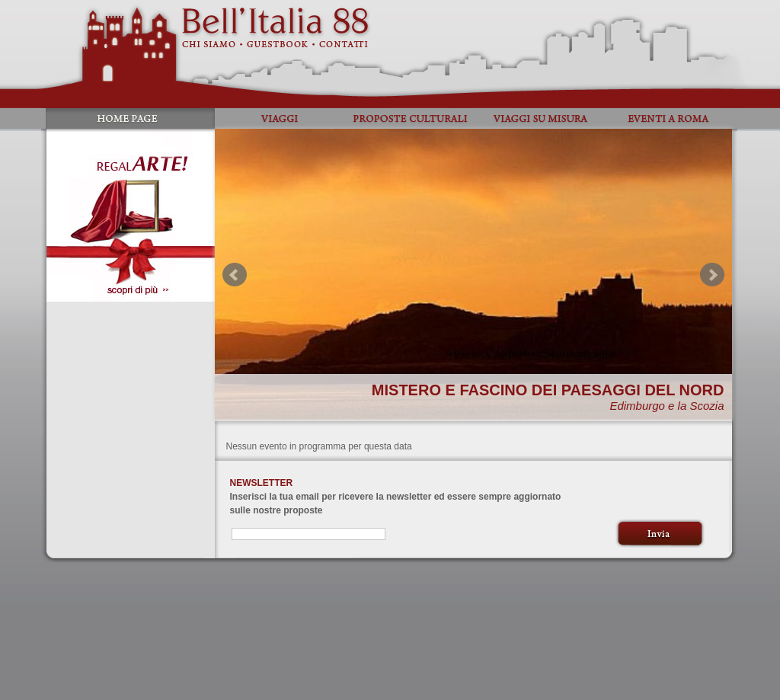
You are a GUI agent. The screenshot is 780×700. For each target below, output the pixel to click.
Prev (234, 275)
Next (712, 275)
